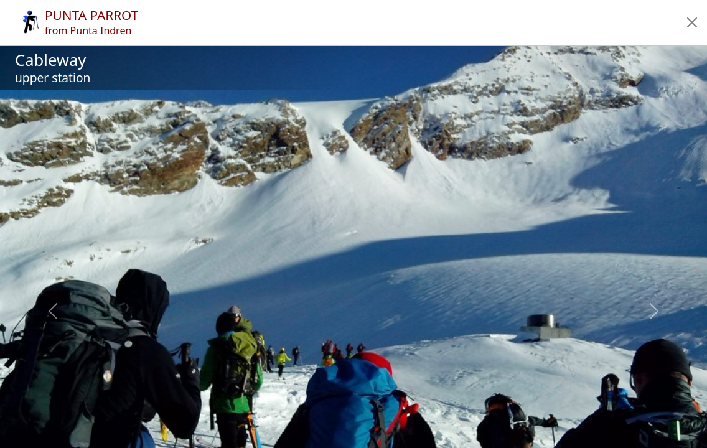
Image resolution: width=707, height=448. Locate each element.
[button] (692, 22)
